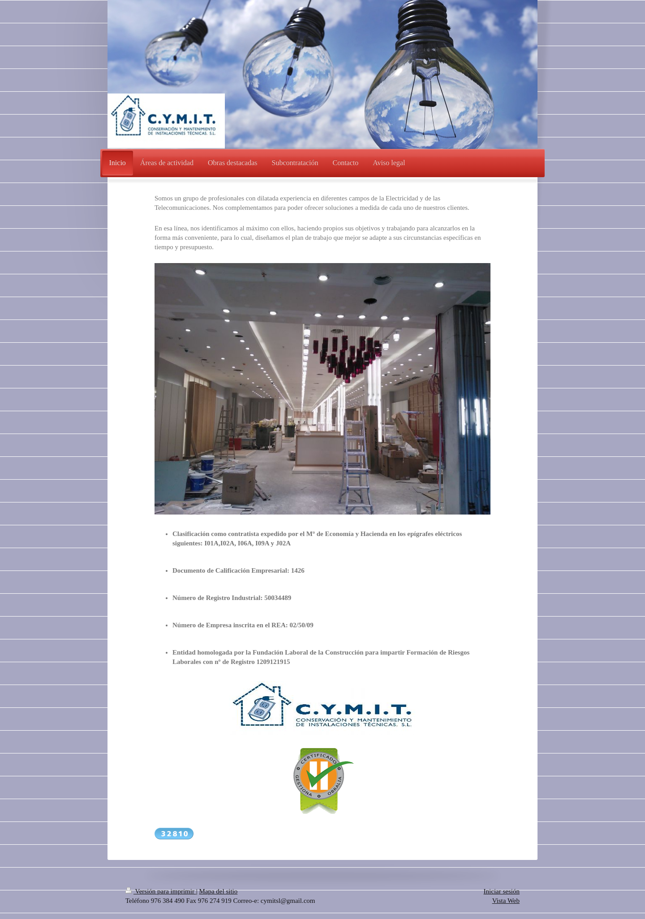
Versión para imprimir (160, 891)
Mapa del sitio (218, 891)
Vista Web (506, 900)
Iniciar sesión (502, 891)
